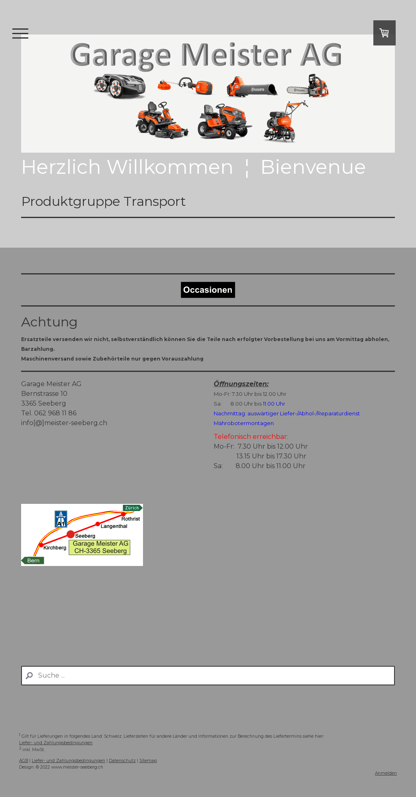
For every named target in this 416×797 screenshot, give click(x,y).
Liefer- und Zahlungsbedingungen (56, 742)
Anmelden (386, 773)
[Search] (208, 675)
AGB (23, 760)
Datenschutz (122, 760)
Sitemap (148, 760)
